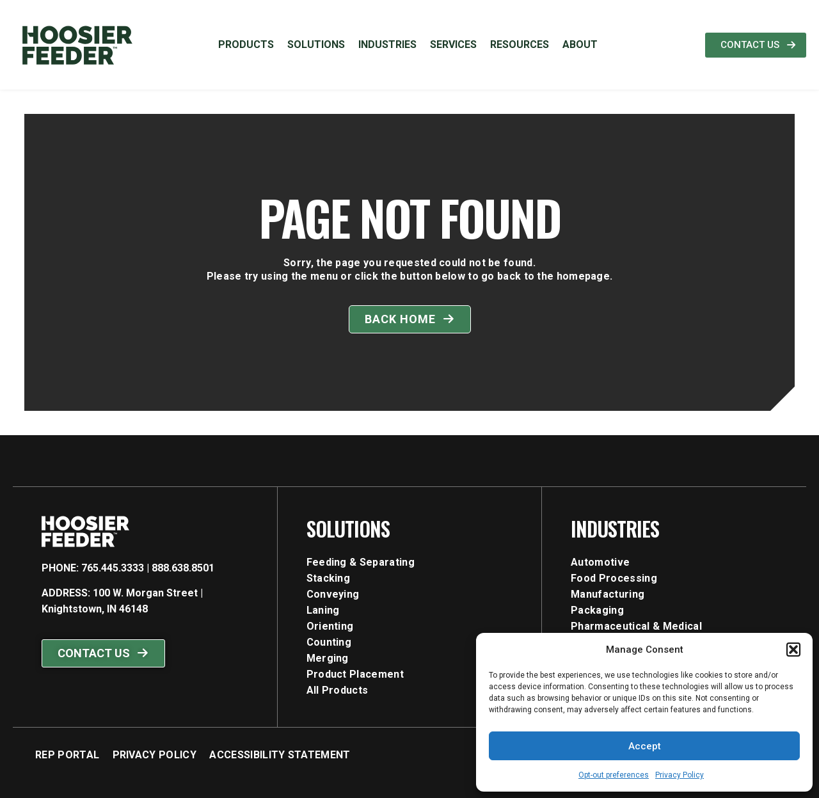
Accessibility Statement (279, 755)
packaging (597, 610)
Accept (644, 746)
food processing (614, 578)
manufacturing (607, 594)
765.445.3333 (112, 568)
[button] (793, 649)
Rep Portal (67, 755)
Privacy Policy (679, 774)
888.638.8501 (183, 568)
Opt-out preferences (613, 774)
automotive (600, 562)
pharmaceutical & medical (636, 626)
